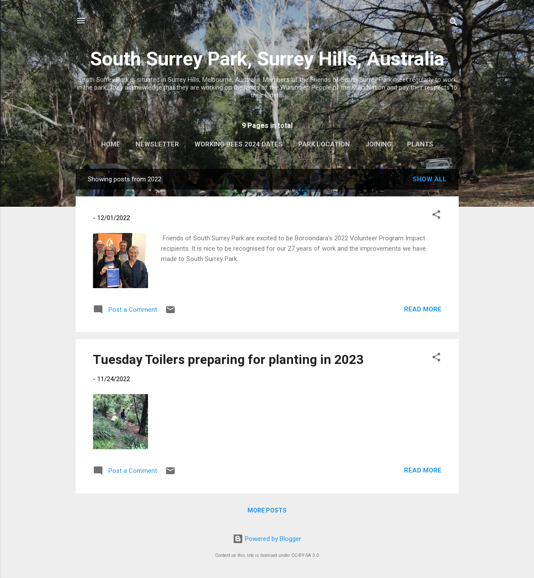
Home (110, 144)
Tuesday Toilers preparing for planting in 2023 (228, 359)
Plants (420, 144)
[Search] (453, 23)
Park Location (324, 144)
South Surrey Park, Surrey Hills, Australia (267, 58)
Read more (422, 309)
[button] (436, 216)
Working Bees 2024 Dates (238, 144)
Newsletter (157, 144)
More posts (267, 510)
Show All (430, 179)
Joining (378, 144)
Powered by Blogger (267, 539)
